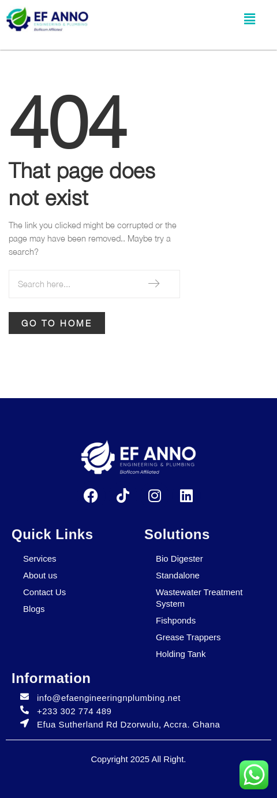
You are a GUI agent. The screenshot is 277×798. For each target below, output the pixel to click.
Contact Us (44, 592)
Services (40, 558)
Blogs (34, 609)
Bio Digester (179, 558)
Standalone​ (178, 575)
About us (40, 575)
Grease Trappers (188, 637)
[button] (249, 19)
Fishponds (176, 620)
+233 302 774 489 (74, 711)
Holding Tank (180, 654)
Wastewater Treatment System (199, 597)
